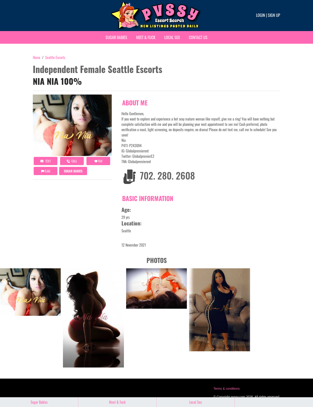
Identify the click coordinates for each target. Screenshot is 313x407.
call (72, 161)
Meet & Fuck (145, 37)
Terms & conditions (226, 388)
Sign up (274, 15)
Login (260, 15)
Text (45, 161)
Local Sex (172, 37)
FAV (98, 161)
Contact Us (198, 37)
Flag (45, 171)
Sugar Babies (116, 37)
